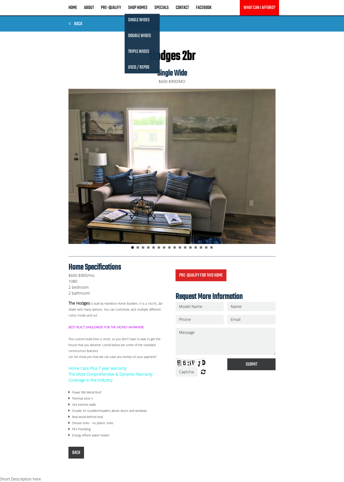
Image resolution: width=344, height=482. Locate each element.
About (89, 7)
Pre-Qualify (111, 7)
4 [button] (148, 247)
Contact (182, 7)
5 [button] (153, 247)
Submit (251, 364)
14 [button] (201, 247)
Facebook (203, 7)
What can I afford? (259, 7)
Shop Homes (137, 7)
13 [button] (195, 247)
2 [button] (137, 247)
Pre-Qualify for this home (201, 275)
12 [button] (190, 247)
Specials (161, 7)
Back (75, 24)
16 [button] (211, 247)
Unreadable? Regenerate (203, 371)
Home (72, 7)
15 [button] (206, 247)
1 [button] (132, 247)
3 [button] (143, 247)
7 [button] (164, 247)
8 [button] (169, 247)
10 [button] (180, 247)
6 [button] (159, 247)
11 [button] (185, 247)
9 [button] (174, 247)
